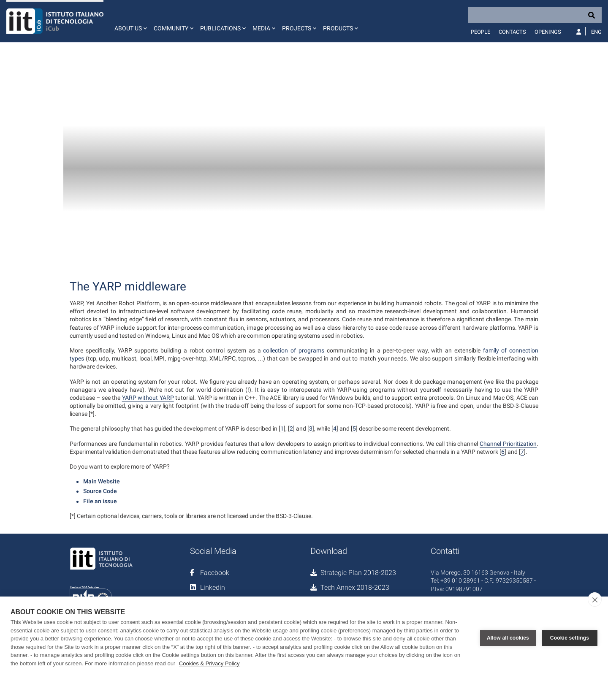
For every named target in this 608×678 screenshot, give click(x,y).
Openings (548, 32)
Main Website (101, 481)
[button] (129, 21)
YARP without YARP (148, 397)
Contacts (512, 32)
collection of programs (293, 350)
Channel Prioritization (508, 443)
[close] (595, 599)
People (480, 32)
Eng (596, 32)
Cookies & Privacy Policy (209, 663)
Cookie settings (569, 637)
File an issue (100, 501)
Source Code (100, 491)
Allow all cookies (508, 637)
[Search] (535, 15)
